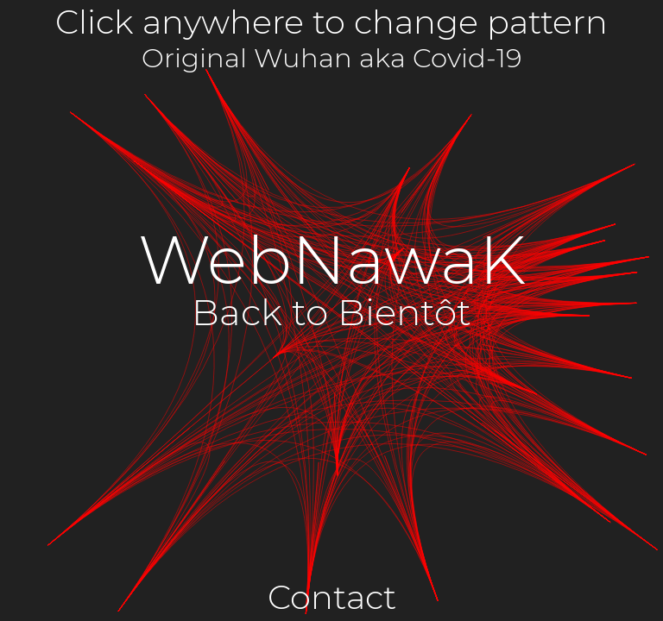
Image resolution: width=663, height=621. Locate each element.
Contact (332, 597)
